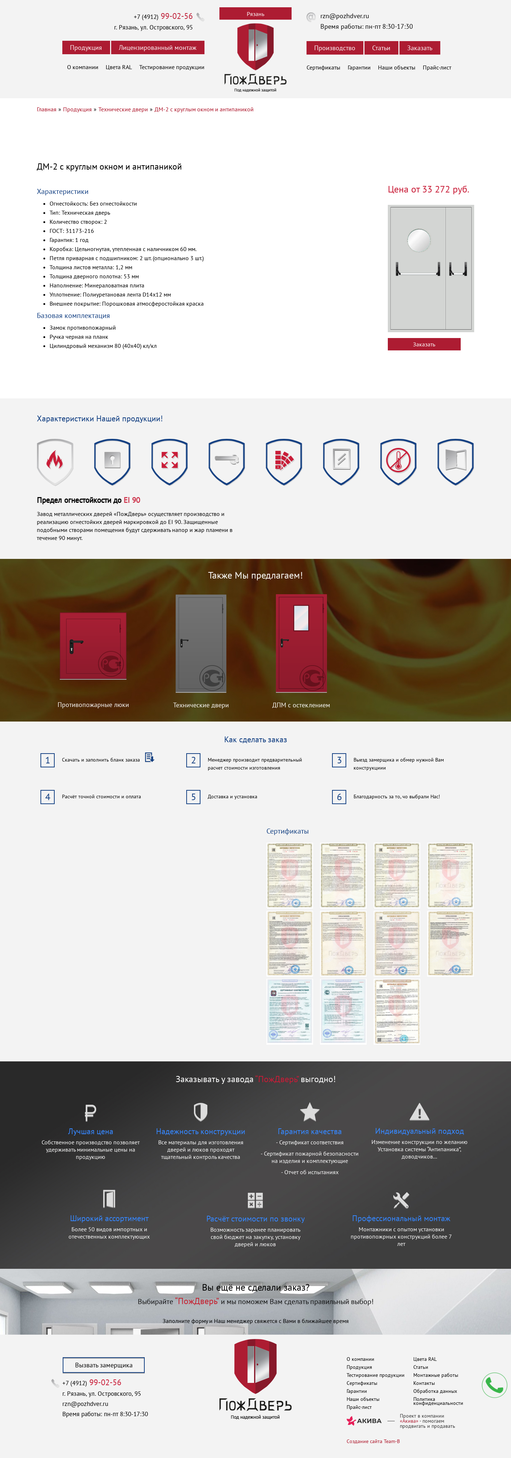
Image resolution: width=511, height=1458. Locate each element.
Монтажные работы (435, 1375)
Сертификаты (323, 67)
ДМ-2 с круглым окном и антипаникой (204, 109)
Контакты (424, 1383)
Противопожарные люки (93, 704)
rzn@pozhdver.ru (344, 16)
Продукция (86, 47)
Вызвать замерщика (104, 1365)
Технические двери (123, 109)
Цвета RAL (119, 67)
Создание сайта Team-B (373, 1441)
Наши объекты (397, 67)
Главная (46, 109)
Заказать (419, 48)
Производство (334, 48)
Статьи (381, 48)
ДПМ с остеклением (301, 705)
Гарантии (359, 67)
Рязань (255, 13)
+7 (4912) (163, 17)
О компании (82, 67)
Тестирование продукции (171, 67)
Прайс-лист (437, 67)
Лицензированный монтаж (157, 47)
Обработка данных (435, 1391)
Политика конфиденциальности (438, 1401)
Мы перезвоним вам (494, 1385)
